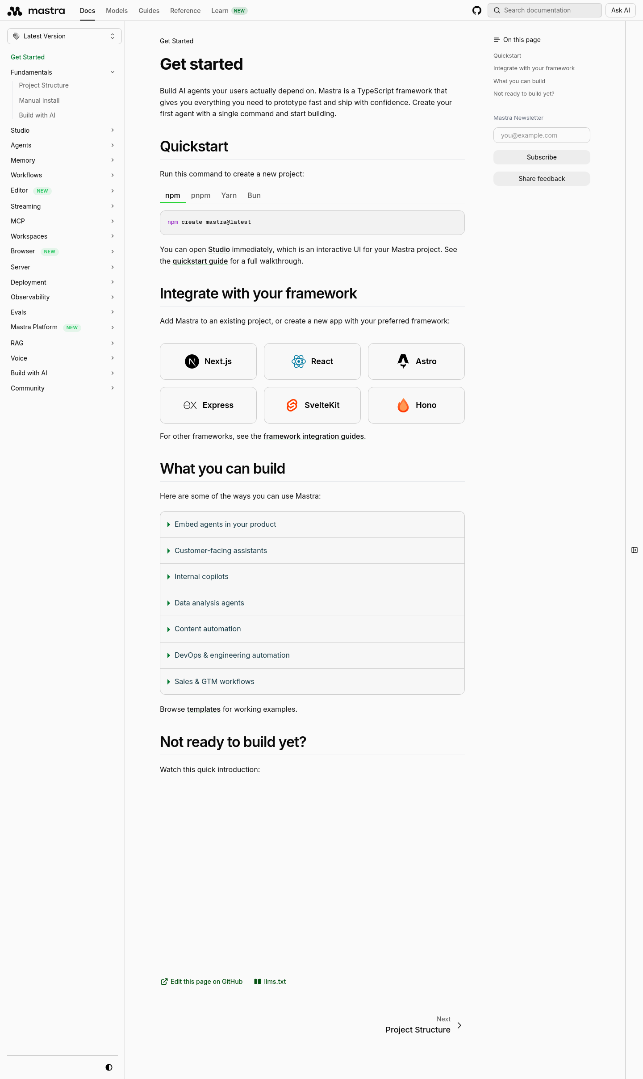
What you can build (519, 81)
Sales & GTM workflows (215, 680)
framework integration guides (313, 435)
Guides (148, 10)
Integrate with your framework (534, 68)
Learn (230, 11)
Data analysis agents (209, 602)
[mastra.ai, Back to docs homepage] (36, 10)
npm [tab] (172, 194)
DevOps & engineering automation (232, 655)
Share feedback (541, 178)
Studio (219, 249)
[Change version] (64, 36)
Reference (185, 10)
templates (204, 709)
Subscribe (542, 157)
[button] (68, 72)
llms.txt (269, 981)
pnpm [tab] (201, 194)
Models (117, 10)
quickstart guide (200, 260)
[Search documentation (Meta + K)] (545, 10)
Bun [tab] (254, 194)
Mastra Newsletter (518, 117)
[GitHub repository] (477, 10)
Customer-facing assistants (221, 550)
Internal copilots (202, 576)
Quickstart (507, 55)
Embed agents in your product (225, 524)
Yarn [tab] (229, 194)
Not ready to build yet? (524, 93)
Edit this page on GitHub (201, 981)
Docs (87, 12)
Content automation (208, 628)
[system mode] (109, 1067)
